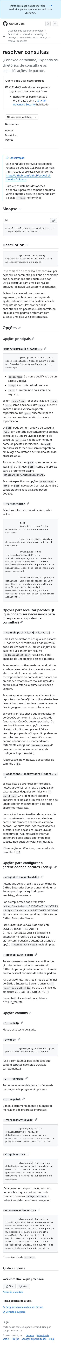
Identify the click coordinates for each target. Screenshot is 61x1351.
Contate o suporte (14, 1311)
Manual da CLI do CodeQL (33, 37)
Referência (13, 34)
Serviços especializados (34, 1338)
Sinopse (12, 208)
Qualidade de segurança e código (26, 30)
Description (15, 245)
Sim (9, 1286)
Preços (15, 1338)
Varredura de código (33, 34)
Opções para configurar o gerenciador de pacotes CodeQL (30, 865)
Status (6, 1338)
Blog (51, 1338)
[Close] (51, 5)
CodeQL (12, 37)
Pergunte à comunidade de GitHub (23, 1307)
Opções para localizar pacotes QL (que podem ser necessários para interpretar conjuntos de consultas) (29, 616)
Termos (30, 1335)
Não (23, 1286)
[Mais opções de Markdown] (35, 117)
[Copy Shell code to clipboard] (53, 220)
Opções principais (18, 338)
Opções (12, 327)
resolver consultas (17, 40)
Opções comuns (17, 1013)
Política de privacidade (13, 1292)
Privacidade (43, 1335)
